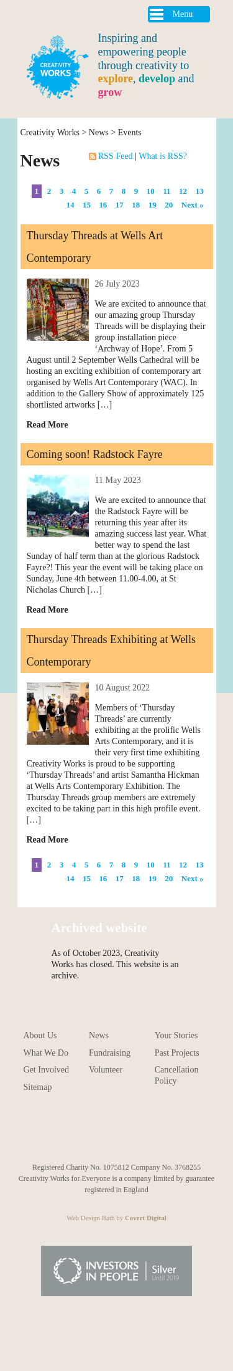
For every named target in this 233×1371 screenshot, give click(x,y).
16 (103, 204)
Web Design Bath (90, 1217)
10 (151, 191)
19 (152, 204)
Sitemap (38, 1087)
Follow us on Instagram (75, 1131)
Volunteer (105, 1069)
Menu (183, 14)
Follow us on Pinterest (103, 1131)
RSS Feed (112, 156)
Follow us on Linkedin (185, 1131)
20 (169, 204)
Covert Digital (146, 1217)
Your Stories (176, 1035)
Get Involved (46, 1069)
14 (70, 204)
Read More (47, 424)
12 (183, 191)
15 (87, 204)
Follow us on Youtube (47, 1131)
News (99, 132)
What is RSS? (163, 156)
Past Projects (177, 1053)
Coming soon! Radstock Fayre (95, 454)
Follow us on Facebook (130, 1131)
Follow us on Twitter (158, 1131)
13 (200, 191)
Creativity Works (50, 132)
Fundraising (109, 1053)
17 (120, 204)
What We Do (46, 1053)
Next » (192, 204)
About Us (40, 1035)
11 (166, 191)
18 (136, 204)
